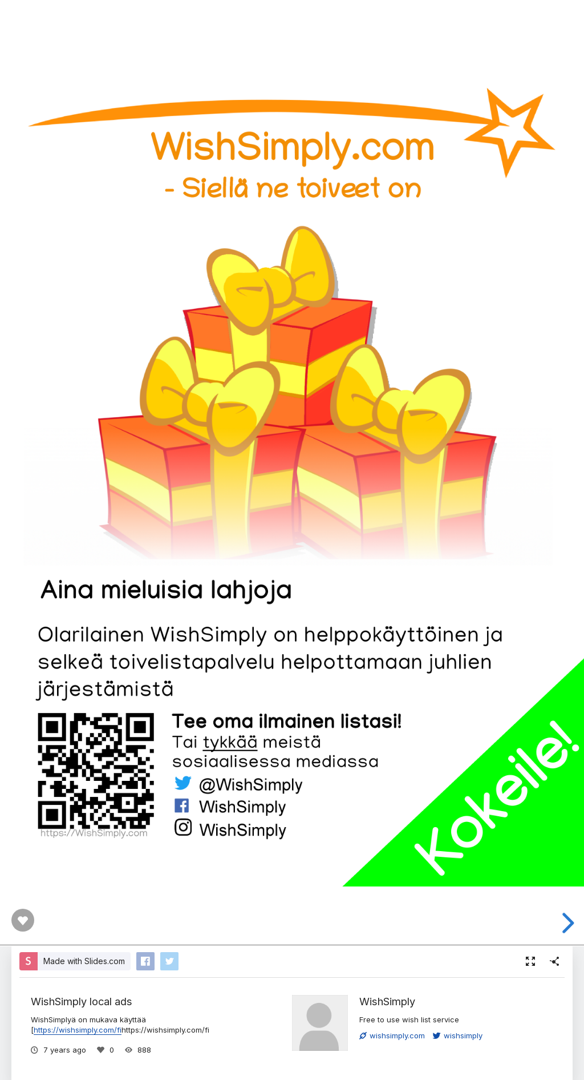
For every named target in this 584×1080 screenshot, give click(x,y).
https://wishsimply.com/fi (77, 1029)
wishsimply (457, 1035)
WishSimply (387, 1001)
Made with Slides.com (84, 961)
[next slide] (566, 923)
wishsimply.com (392, 1035)
